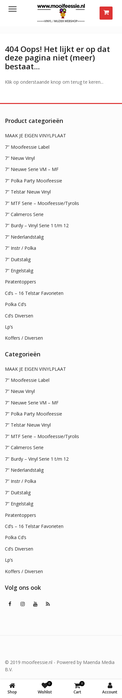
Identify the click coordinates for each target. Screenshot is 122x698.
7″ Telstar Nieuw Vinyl (28, 192)
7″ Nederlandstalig (24, 237)
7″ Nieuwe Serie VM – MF (32, 169)
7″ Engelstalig (19, 270)
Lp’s (9, 327)
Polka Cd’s (15, 304)
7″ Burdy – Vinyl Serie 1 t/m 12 (37, 225)
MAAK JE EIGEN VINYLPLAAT (35, 135)
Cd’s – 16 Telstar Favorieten (34, 293)
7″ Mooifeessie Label (27, 147)
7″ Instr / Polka (20, 248)
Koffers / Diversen (24, 338)
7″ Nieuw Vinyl (20, 158)
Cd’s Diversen (19, 316)
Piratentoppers (20, 282)
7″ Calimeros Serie (24, 214)
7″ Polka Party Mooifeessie (33, 181)
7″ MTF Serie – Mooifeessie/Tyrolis (42, 203)
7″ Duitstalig (18, 259)
